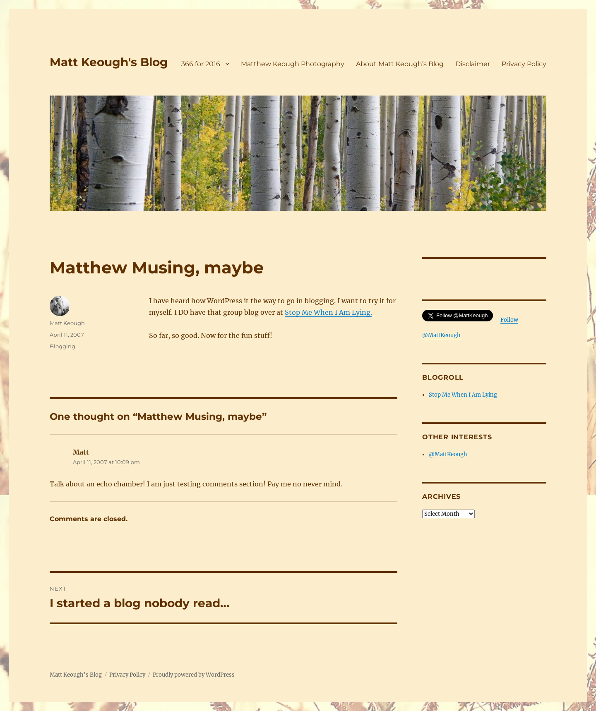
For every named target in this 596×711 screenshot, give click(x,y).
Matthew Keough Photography (292, 64)
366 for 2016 (200, 64)
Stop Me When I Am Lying (463, 394)
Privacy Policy (524, 64)
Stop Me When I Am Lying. (328, 312)
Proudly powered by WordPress (194, 674)
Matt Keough (67, 323)
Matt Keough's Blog (109, 62)
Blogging (62, 346)
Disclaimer (472, 64)
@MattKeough (448, 454)
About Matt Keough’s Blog (400, 64)
